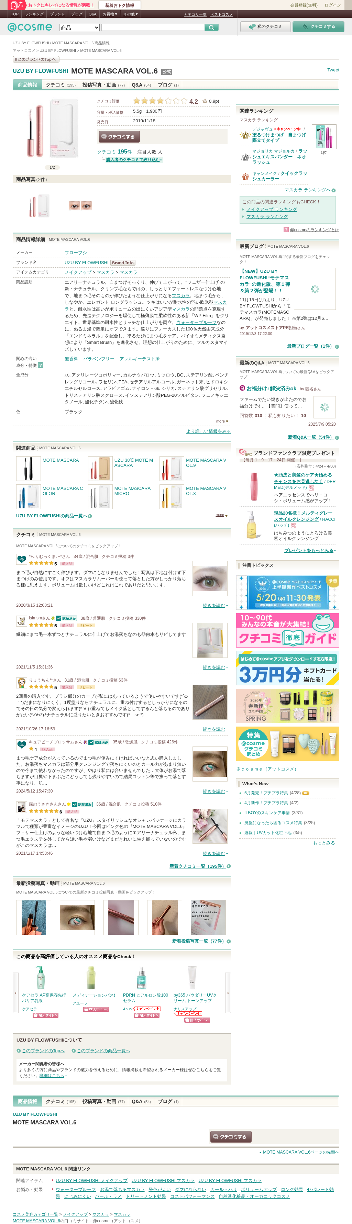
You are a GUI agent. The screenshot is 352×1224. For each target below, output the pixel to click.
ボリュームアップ (259, 1189)
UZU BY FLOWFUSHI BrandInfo (125, 263)
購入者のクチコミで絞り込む (133, 159)
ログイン (332, 5)
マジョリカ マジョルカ (273, 151)
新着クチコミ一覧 (197, 866)
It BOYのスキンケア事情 (267, 812)
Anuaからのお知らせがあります (147, 1009)
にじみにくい (77, 1196)
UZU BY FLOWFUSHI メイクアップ (92, 1180)
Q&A (93, 14)
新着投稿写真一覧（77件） (199, 941)
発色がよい (159, 1189)
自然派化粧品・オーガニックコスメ (254, 1196)
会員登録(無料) (304, 5)
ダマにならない (190, 1189)
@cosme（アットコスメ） (118, 1221)
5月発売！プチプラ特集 (266, 792)
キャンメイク (264, 173)
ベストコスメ (221, 14)
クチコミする (119, 137)
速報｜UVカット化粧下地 (268, 832)
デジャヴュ (262, 129)
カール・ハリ (223, 1189)
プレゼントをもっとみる (308, 550)
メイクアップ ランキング (271, 209)
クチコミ (61, 85)
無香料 (71, 358)
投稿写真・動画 (103, 85)
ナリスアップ (185, 1009)
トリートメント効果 (146, 1196)
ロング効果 (292, 1189)
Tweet (333, 69)
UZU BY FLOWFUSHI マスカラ (163, 1180)
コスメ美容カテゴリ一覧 (35, 1214)
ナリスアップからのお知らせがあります (188, 1013)
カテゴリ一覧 (195, 14)
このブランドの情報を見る (36, 59)
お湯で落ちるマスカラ (122, 1189)
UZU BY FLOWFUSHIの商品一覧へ (51, 515)
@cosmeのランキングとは (314, 229)
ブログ (76, 14)
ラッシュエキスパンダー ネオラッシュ (279, 156)
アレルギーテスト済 (140, 358)
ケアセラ (29, 1009)
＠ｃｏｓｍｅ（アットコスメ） (267, 769)
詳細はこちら (52, 1075)
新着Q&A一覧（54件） (311, 437)
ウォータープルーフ (196, 322)
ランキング (34, 14)
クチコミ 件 (114, 152)
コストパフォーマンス (192, 1196)
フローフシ (76, 252)
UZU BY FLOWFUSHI (40, 71)
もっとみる (324, 842)
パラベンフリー (98, 358)
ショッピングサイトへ (45, 1015)
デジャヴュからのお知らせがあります (288, 129)
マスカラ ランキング (267, 216)
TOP (15, 14)
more (220, 421)
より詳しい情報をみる (208, 431)
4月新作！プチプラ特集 (266, 802)
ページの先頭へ (301, 1152)
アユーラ (80, 1003)
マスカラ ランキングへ (308, 189)
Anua (127, 1009)
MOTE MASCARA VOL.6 (114, 71)
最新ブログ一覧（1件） (310, 346)
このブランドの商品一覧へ (103, 1050)
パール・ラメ (108, 1196)
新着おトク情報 (119, 5)
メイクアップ (78, 272)
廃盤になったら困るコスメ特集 (273, 822)
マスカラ (105, 272)
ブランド (57, 14)
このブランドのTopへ (43, 1050)
